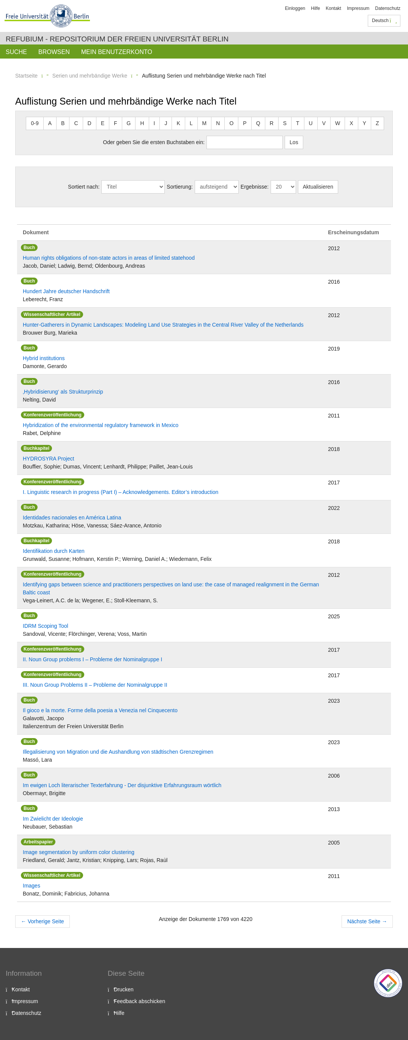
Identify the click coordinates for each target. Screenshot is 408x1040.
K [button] (178, 123)
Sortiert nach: (83, 187)
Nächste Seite (367, 921)
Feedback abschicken (139, 1001)
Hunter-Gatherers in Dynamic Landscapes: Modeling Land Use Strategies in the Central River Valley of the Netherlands (163, 325)
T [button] (297, 123)
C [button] (76, 123)
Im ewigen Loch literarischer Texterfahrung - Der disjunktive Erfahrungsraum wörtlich (122, 785)
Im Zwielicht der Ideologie (53, 819)
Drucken (124, 989)
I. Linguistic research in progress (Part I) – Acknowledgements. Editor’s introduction (120, 492)
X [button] (351, 123)
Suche (16, 52)
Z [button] (377, 123)
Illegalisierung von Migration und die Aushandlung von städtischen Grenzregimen (118, 752)
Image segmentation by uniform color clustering (78, 852)
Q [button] (258, 123)
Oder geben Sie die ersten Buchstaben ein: (154, 142)
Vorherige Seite (42, 921)
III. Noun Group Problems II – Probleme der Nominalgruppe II (95, 685)
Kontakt (333, 8)
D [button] (89, 123)
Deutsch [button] (384, 20)
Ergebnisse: (255, 187)
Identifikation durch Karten (54, 551)
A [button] (50, 123)
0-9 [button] (34, 123)
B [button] (63, 123)
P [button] (244, 123)
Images (31, 886)
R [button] (272, 123)
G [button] (129, 123)
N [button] (218, 123)
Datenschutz (387, 8)
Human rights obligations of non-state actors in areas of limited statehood (109, 258)
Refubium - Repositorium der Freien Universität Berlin (117, 39)
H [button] (142, 123)
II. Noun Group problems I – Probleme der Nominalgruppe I (92, 659)
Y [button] (364, 123)
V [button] (324, 123)
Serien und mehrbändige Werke (89, 76)
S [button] (285, 123)
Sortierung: (179, 187)
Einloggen (295, 8)
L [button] (191, 123)
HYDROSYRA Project (48, 459)
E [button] (102, 123)
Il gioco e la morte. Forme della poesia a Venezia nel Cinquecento (100, 710)
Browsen (54, 52)
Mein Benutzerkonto (116, 52)
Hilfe (315, 8)
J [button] (165, 123)
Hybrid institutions (44, 358)
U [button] (311, 123)
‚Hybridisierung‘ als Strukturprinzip (63, 392)
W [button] (337, 123)
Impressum (358, 8)
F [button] (115, 123)
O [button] (231, 123)
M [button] (204, 123)
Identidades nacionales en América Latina (72, 517)
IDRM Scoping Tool (45, 626)
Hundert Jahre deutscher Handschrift (66, 291)
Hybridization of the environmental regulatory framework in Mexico (100, 425)
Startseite (26, 76)
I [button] (154, 123)
